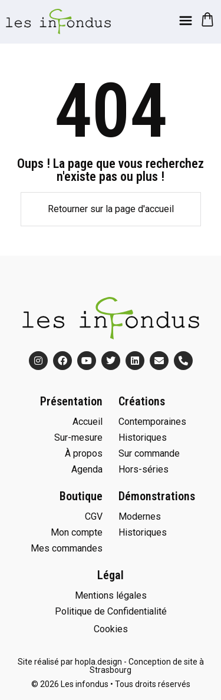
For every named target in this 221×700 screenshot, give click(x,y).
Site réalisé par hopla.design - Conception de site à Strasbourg (111, 666)
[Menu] (185, 20)
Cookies (111, 629)
